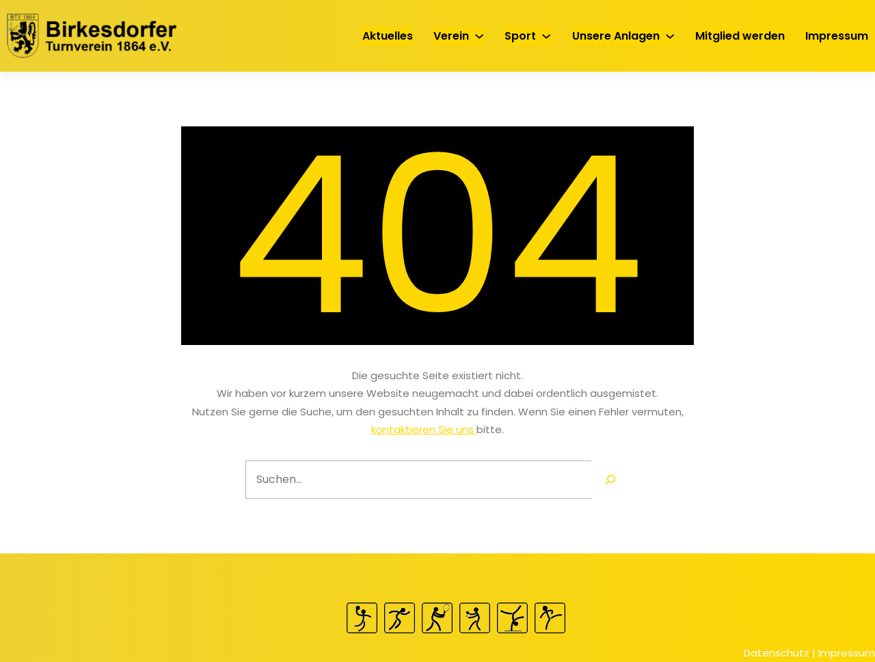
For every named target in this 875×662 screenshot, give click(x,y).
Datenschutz (776, 653)
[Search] (610, 479)
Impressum (846, 653)
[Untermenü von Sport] (546, 35)
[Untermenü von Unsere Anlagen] (670, 35)
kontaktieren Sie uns (423, 429)
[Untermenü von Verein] (479, 35)
